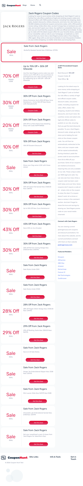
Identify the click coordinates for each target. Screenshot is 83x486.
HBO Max (61, 263)
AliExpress (61, 260)
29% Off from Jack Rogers (36, 326)
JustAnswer (62, 278)
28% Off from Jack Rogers (37, 304)
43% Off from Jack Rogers (37, 223)
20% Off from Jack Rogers (37, 119)
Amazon (61, 266)
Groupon (61, 257)
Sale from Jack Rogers (35, 45)
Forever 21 (61, 272)
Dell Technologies (64, 275)
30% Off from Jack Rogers (37, 95)
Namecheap (62, 269)
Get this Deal (40, 58)
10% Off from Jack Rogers (36, 141)
